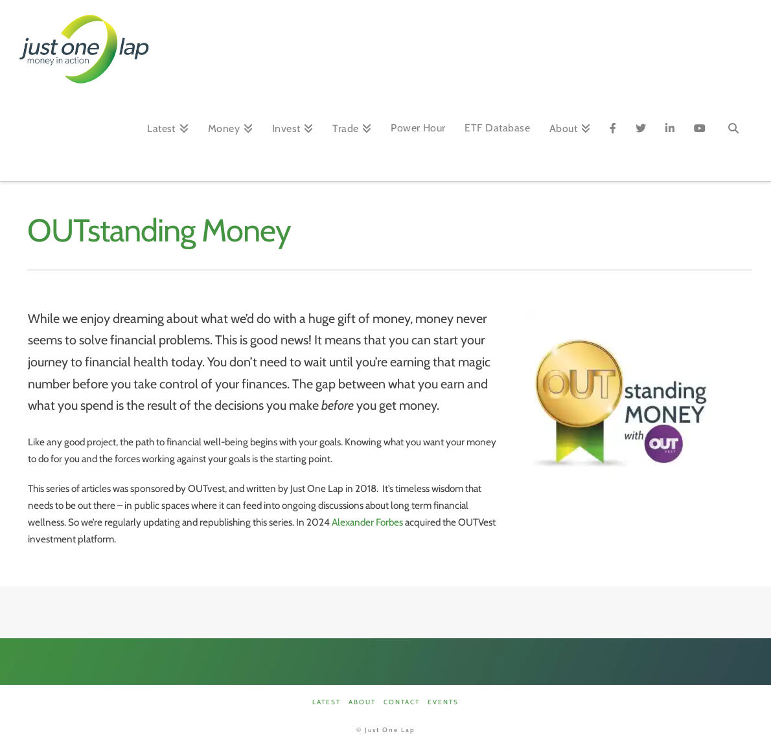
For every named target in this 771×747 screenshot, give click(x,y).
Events (443, 702)
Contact (402, 702)
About (362, 702)
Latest (326, 702)
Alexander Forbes (367, 522)
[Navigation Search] (733, 132)
